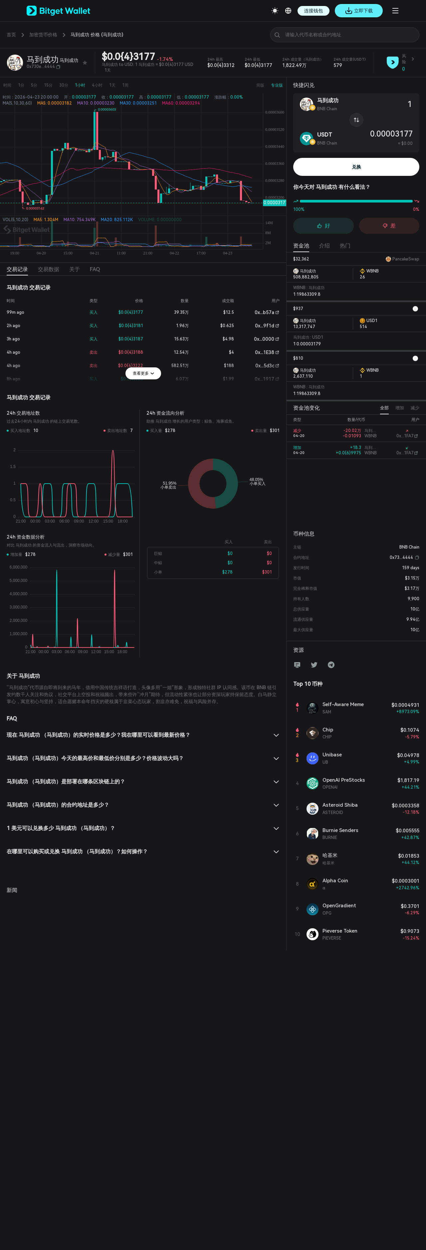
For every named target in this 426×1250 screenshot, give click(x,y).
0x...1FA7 (405, 436)
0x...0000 (264, 339)
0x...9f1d (264, 325)
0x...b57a (264, 312)
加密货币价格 (43, 34)
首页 (11, 34)
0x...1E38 (264, 352)
